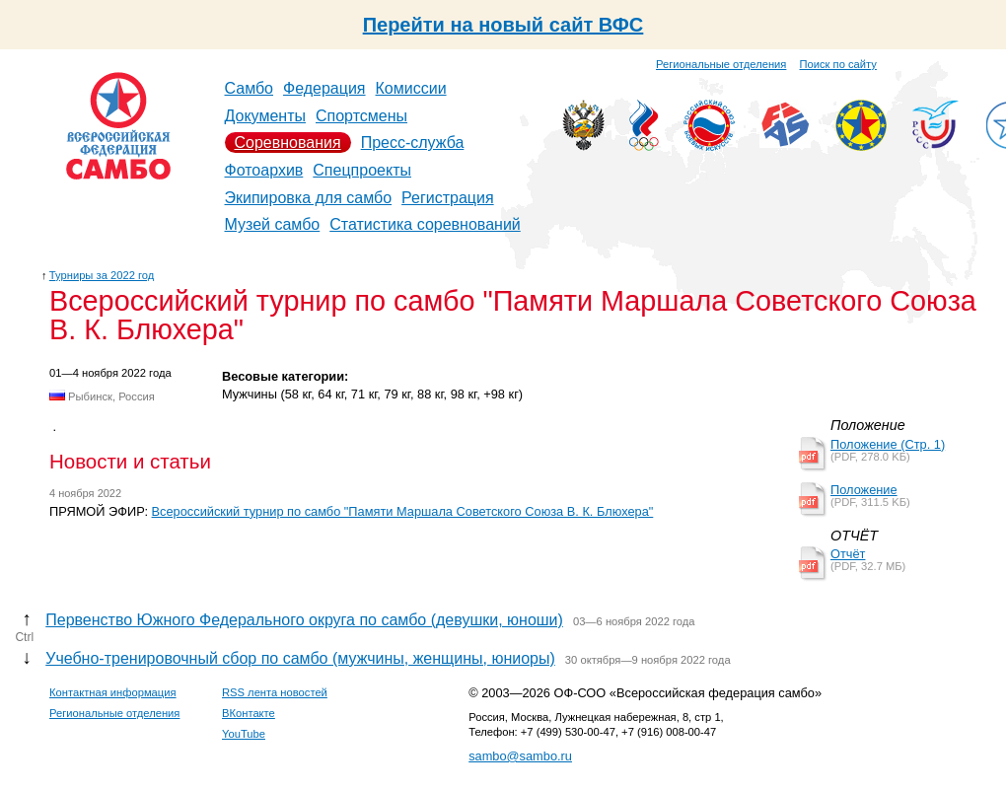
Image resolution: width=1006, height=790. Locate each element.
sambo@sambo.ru (520, 756)
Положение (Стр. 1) (887, 444)
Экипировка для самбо (309, 197)
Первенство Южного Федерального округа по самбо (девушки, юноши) (304, 619)
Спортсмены (361, 116)
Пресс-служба (413, 142)
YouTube (243, 734)
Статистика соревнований (425, 224)
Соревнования (288, 142)
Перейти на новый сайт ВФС (503, 25)
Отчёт (847, 553)
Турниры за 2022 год (102, 275)
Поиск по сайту (838, 64)
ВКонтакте (248, 713)
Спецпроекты (362, 170)
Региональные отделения (721, 64)
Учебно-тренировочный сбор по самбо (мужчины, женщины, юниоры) (300, 658)
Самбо (249, 88)
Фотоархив (264, 170)
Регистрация (447, 197)
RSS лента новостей (274, 692)
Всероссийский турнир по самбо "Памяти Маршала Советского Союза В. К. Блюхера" (403, 511)
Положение (864, 489)
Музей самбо (273, 224)
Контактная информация (113, 692)
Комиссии (411, 88)
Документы (265, 116)
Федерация (324, 88)
